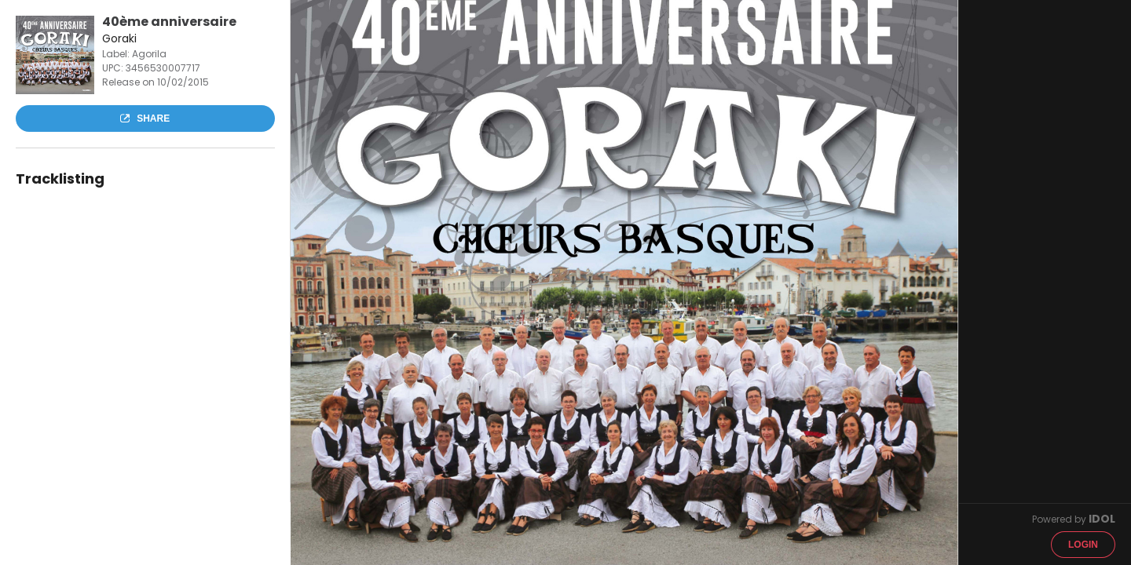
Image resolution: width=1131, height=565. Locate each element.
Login (1083, 544)
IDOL (1102, 519)
